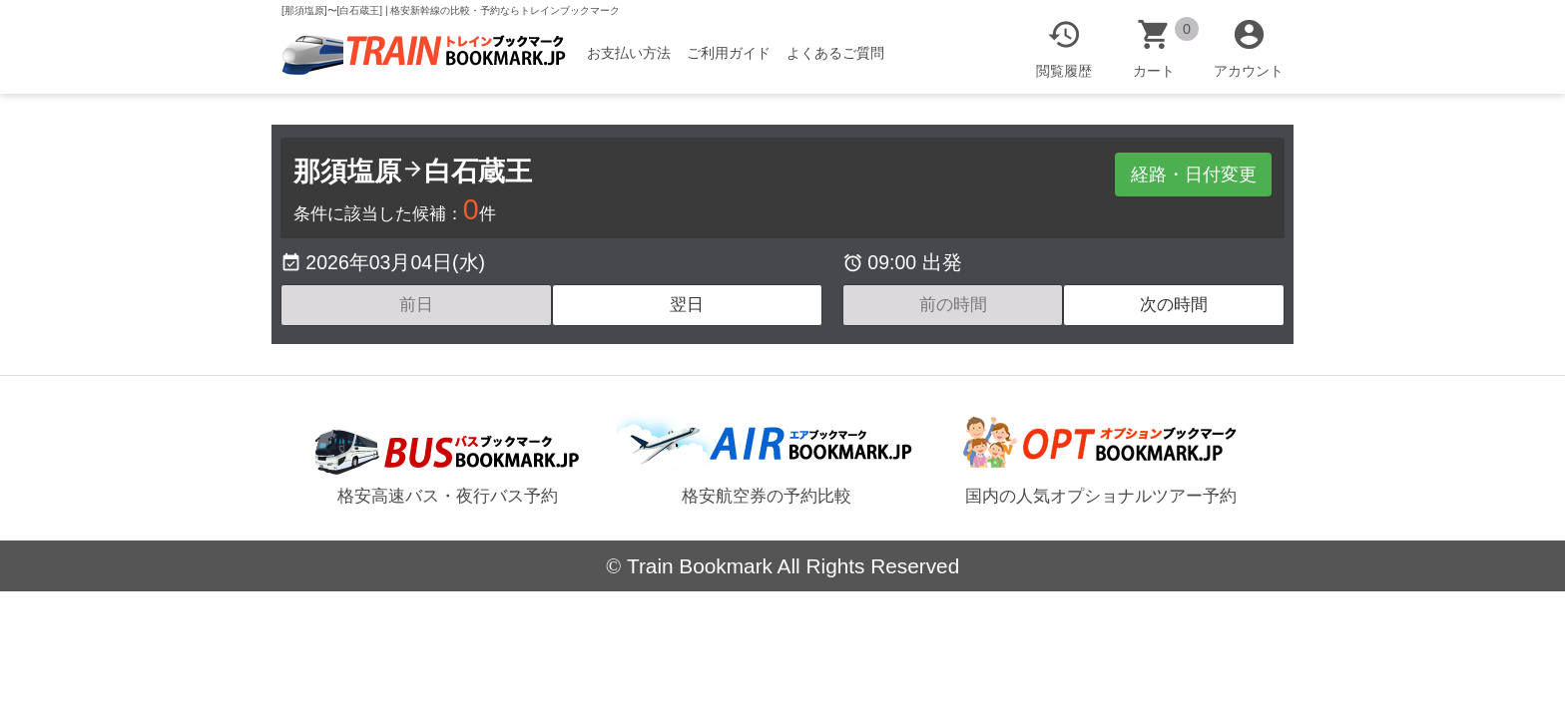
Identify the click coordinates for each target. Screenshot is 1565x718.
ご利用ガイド (738, 53)
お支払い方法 (638, 53)
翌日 (687, 304)
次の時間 (1174, 304)
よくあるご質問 (844, 53)
